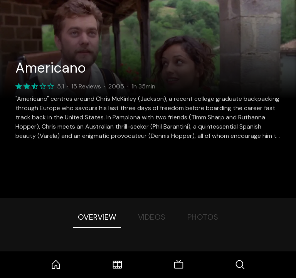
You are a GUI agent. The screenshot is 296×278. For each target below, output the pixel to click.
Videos (152, 217)
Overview (97, 217)
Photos (203, 217)
